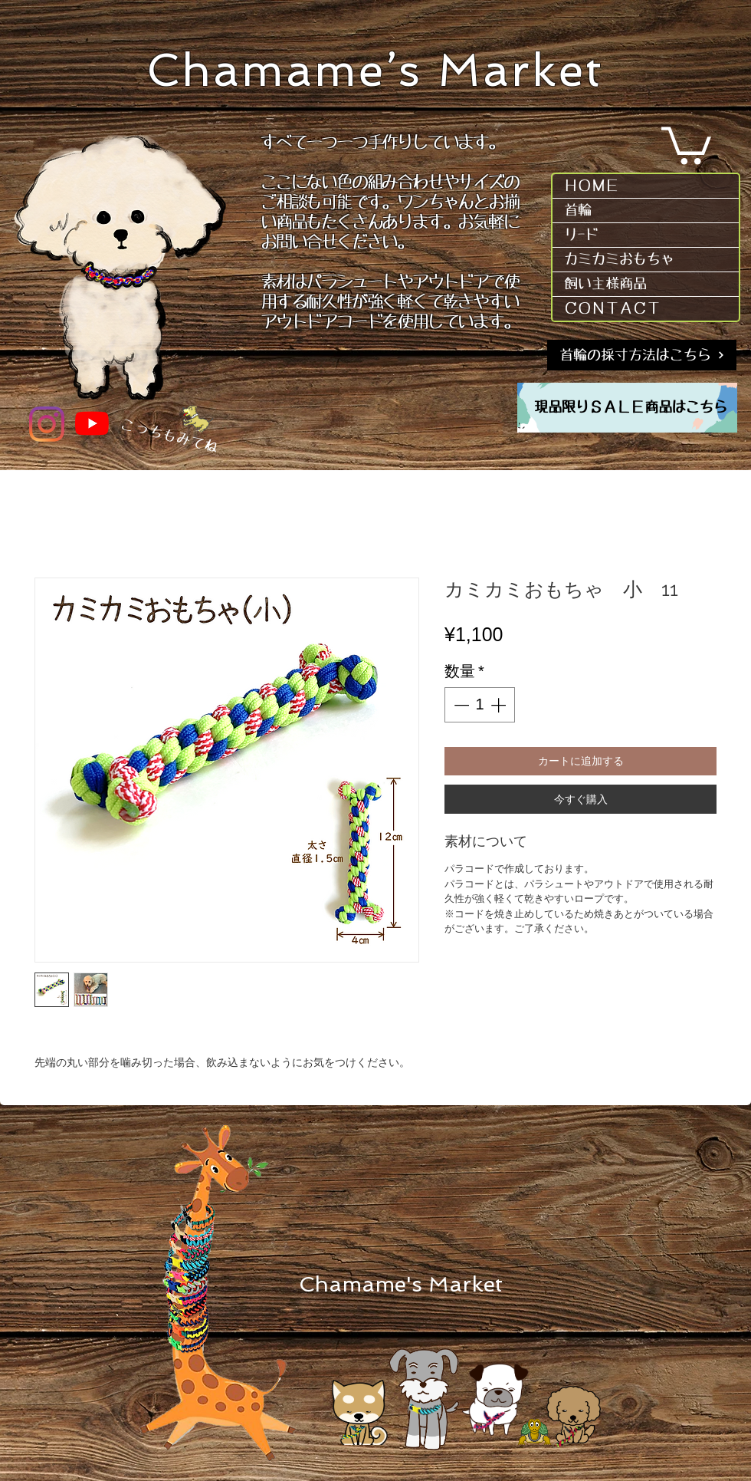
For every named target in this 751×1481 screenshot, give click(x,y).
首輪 (578, 210)
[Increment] (500, 705)
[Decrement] (460, 705)
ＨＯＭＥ (591, 186)
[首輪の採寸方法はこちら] (641, 355)
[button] (686, 144)
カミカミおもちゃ (619, 259)
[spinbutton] (480, 705)
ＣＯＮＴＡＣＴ (612, 308)
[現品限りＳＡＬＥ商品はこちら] (630, 408)
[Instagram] (46, 424)
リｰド (581, 235)
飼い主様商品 (605, 284)
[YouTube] (92, 423)
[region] (627, 408)
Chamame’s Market (375, 70)
